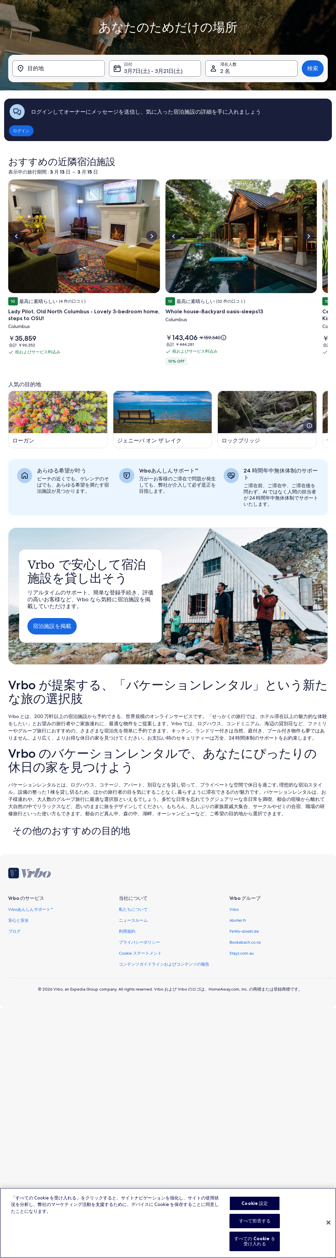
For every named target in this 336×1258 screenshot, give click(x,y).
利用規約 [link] (127, 931)
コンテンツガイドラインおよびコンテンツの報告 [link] (164, 964)
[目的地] (58, 68)
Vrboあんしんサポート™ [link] (30, 909)
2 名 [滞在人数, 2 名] (225, 71)
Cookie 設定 (254, 1222)
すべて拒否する (255, 1240)
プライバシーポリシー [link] (139, 942)
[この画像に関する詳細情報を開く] (309, 425)
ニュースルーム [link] (133, 920)
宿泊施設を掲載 (52, 626)
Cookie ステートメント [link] (140, 953)
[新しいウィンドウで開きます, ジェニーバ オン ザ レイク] (162, 419)
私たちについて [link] (133, 909)
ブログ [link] (14, 931)
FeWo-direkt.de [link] (244, 931)
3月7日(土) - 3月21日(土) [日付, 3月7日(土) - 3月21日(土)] (153, 71)
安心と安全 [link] (18, 920)
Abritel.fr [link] (237, 920)
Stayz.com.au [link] (241, 953)
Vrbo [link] (234, 909)
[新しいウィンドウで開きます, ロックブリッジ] (267, 419)
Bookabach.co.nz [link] (245, 942)
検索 (312, 68)
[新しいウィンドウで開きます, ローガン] (58, 419)
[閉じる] (328, 1242)
